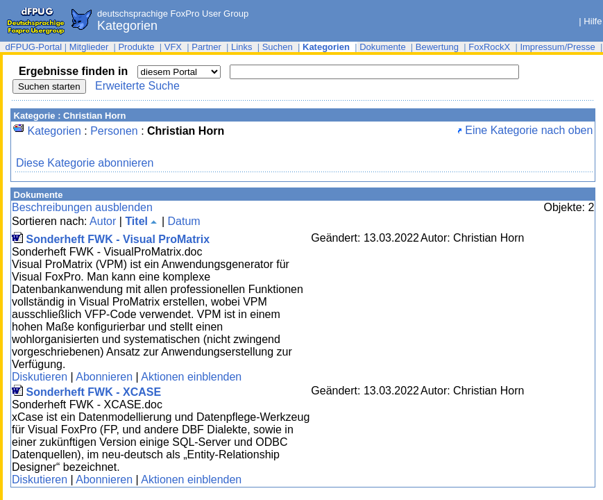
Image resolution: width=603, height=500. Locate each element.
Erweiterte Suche (137, 86)
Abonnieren (104, 377)
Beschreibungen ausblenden (82, 207)
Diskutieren (39, 377)
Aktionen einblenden (191, 377)
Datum (183, 221)
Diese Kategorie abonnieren (84, 163)
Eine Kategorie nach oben (525, 130)
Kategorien (53, 131)
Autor (103, 221)
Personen (114, 131)
